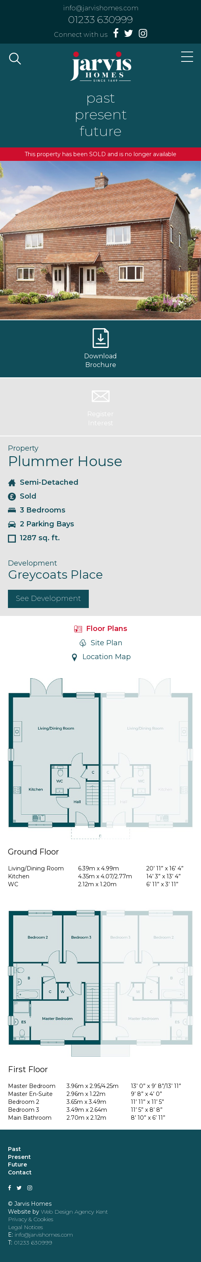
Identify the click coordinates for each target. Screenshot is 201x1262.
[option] (100, 240)
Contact (20, 1172)
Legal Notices (25, 1227)
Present (19, 1157)
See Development (48, 598)
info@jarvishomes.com (100, 8)
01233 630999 (100, 19)
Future (17, 1164)
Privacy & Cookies (30, 1219)
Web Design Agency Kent (74, 1211)
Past (14, 1149)
